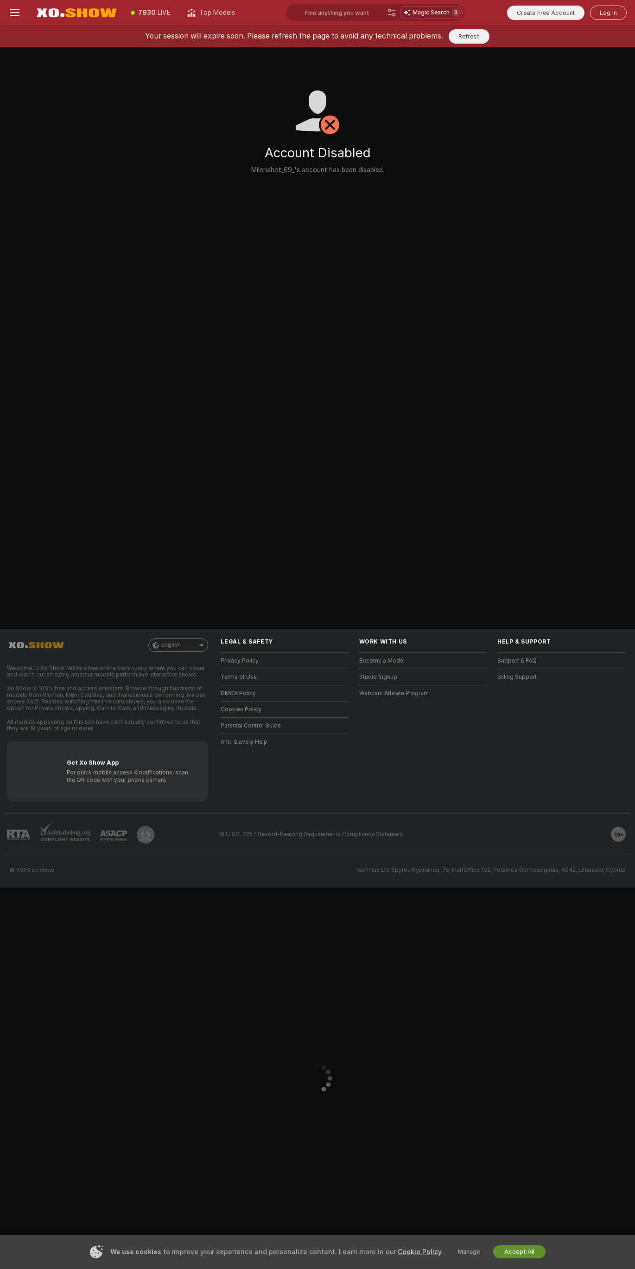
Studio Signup (378, 677)
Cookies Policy (241, 709)
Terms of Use (239, 677)
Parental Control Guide (251, 725)
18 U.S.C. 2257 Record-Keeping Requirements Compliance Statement (310, 834)
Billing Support (517, 677)
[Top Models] (211, 12)
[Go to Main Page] (76, 12)
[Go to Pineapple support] (145, 835)
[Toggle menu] (15, 12)
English (178, 645)
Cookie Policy (419, 1252)
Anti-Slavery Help (244, 742)
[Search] (391, 12)
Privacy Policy (240, 660)
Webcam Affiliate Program (394, 693)
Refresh (469, 36)
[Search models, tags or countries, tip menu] (344, 12)
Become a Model (382, 660)
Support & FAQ (517, 660)
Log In (608, 12)
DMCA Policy (238, 693)
